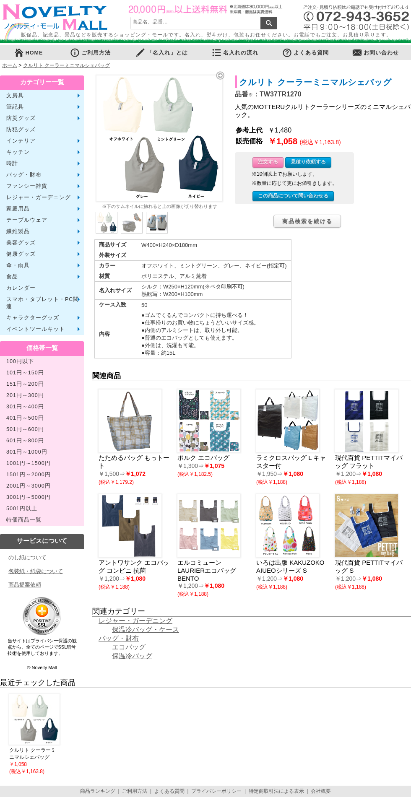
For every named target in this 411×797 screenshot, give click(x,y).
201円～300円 (25, 395)
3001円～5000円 (28, 497)
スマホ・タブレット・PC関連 (42, 302)
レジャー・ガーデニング (38, 197)
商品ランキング (97, 791)
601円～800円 (25, 441)
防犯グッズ (21, 129)
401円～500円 (25, 418)
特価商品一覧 (24, 520)
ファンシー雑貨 (26, 186)
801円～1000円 (26, 452)
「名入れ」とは (161, 52)
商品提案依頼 (24, 585)
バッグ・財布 (24, 175)
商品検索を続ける (307, 221)
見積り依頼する (308, 162)
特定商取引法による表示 (276, 791)
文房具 (15, 96)
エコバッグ (129, 647)
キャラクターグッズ (32, 318)
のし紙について (27, 557)
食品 (12, 277)
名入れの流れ (234, 52)
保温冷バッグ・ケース (145, 629)
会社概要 (321, 791)
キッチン (18, 152)
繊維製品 (18, 231)
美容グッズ (21, 243)
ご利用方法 (90, 52)
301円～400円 (25, 407)
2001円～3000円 (28, 486)
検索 (268, 23)
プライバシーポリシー (216, 791)
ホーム (9, 65)
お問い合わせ (375, 52)
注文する (268, 162)
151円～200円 (25, 384)
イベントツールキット (35, 329)
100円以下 (20, 361)
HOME (28, 52)
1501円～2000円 (28, 475)
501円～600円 (25, 429)
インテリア (21, 141)
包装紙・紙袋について (35, 571)
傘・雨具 (18, 265)
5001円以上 (21, 508)
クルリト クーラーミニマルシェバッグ (66, 65)
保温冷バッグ (132, 655)
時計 (12, 163)
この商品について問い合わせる (293, 196)
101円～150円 (25, 373)
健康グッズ (21, 254)
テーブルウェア (26, 220)
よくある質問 (305, 52)
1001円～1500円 (28, 463)
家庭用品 (18, 209)
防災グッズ (21, 118)
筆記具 (15, 107)
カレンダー (21, 288)
